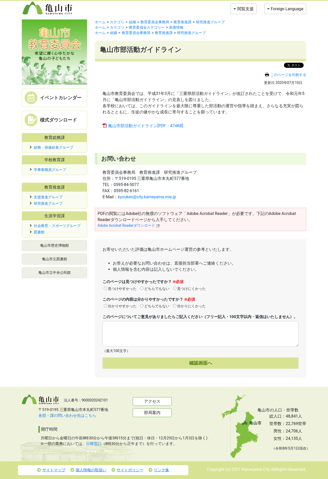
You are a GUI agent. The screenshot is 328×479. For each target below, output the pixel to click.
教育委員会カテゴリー (147, 27)
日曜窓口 (93, 443)
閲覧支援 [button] (245, 8)
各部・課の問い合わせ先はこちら (67, 415)
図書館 (39, 232)
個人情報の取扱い (88, 470)
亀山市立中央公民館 (54, 272)
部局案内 (152, 412)
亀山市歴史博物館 (54, 245)
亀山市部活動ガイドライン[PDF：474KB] (145, 125)
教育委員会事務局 (154, 22)
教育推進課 (182, 22)
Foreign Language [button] (287, 8)
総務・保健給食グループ (53, 147)
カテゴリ (117, 22)
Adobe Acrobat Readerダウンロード (129, 225)
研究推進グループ (48, 203)
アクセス (152, 401)
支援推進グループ (48, 197)
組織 (132, 22)
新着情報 (176, 27)
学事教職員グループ (50, 170)
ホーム (100, 22)
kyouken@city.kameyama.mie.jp (147, 196)
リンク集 (159, 470)
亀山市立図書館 (54, 259)
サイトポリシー (127, 470)
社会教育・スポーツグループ (57, 226)
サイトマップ (51, 470)
